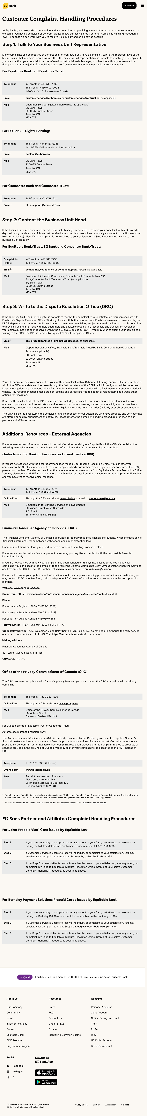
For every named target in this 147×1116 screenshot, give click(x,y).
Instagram (15, 1071)
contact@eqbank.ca (38, 154)
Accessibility (110, 1105)
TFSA (94, 1023)
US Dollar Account (101, 1040)
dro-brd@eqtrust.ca (66, 340)
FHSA (94, 1029)
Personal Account (101, 1007)
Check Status (56, 1023)
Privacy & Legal (81, 1105)
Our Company (14, 1007)
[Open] (142, 5)
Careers (11, 1029)
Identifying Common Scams (65, 1034)
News (10, 1018)
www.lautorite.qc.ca (38, 769)
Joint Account (99, 1012)
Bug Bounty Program (18, 1046)
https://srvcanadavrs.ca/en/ (69, 634)
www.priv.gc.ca (68, 703)
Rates (52, 1007)
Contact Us (55, 1018)
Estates (53, 1029)
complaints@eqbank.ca (40, 269)
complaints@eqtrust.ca (72, 269)
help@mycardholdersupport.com (97, 926)
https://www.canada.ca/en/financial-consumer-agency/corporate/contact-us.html (67, 594)
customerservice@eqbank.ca (43, 98)
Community (13, 1012)
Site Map (125, 1105)
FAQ (51, 1012)
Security (96, 1105)
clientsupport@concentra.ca (43, 205)
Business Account (101, 1046)
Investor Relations (17, 1023)
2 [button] (2, 802)
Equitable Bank (15, 1034)
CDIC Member (15, 1040)
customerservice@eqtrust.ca (82, 98)
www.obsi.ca (67, 498)
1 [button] (2, 794)
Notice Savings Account (105, 1018)
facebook (15, 1065)
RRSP (94, 1034)
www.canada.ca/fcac (27, 587)
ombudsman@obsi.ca (102, 498)
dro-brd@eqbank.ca (38, 340)
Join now (129, 5)
